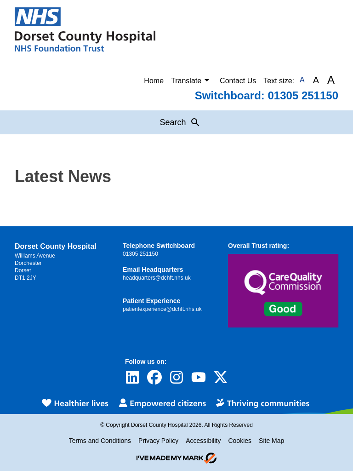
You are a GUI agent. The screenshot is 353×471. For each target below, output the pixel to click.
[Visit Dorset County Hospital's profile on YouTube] (198, 377)
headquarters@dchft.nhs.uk (157, 278)
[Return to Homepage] (85, 29)
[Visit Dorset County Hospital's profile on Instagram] (176, 377)
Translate (191, 80)
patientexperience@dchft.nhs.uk (162, 309)
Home (154, 81)
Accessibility (203, 440)
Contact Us (238, 81)
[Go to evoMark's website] (176, 458)
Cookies (239, 440)
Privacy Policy (158, 440)
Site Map (271, 440)
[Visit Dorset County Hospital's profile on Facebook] (154, 377)
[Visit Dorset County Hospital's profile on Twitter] (220, 377)
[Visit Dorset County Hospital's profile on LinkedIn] (132, 377)
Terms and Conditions (100, 440)
